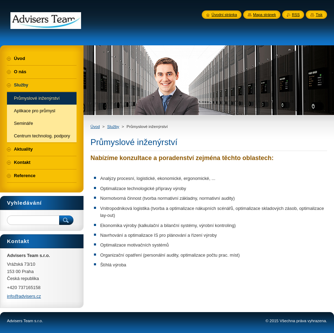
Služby (113, 126)
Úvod (95, 126)
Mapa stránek (264, 15)
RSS (296, 15)
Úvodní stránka (224, 15)
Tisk (319, 15)
